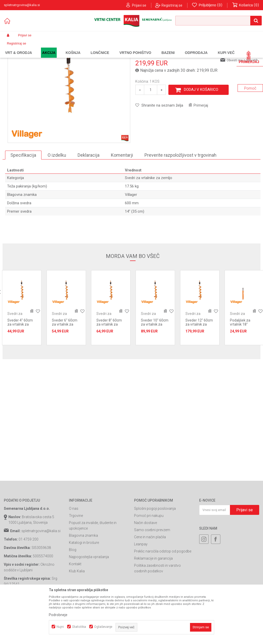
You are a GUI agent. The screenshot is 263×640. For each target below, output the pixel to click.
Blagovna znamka (83, 577)
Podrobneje (58, 615)
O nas (73, 550)
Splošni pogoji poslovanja (155, 550)
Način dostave (145, 564)
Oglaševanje (103, 627)
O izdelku (57, 196)
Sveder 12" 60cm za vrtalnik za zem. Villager (199, 366)
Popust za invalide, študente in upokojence (92, 567)
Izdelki (41, 47)
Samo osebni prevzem (152, 571)
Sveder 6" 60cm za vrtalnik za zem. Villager (64, 366)
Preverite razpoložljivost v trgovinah (180, 196)
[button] (218, 20)
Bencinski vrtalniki (98, 47)
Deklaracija (88, 196)
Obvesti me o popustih (242, 102)
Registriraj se (172, 5)
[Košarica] (245, 5)
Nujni (60, 627)
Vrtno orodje (72, 47)
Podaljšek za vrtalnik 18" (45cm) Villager (242, 366)
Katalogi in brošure (84, 584)
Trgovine (76, 557)
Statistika (79, 627)
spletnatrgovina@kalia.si (41, 572)
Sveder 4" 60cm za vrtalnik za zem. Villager (20, 366)
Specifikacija (23, 196)
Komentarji (122, 196)
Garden (55, 47)
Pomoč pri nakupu (149, 557)
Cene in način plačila (150, 578)
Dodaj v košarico (201, 131)
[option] (21, 349)
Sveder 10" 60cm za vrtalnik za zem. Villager (154, 366)
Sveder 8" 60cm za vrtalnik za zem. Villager (109, 366)
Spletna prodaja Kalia (18, 47)
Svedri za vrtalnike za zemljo (134, 47)
